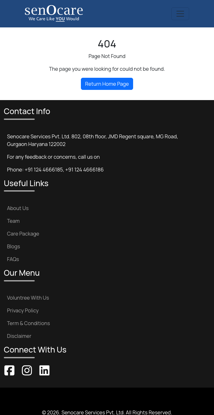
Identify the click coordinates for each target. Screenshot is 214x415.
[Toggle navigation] (180, 13)
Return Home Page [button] (107, 83)
